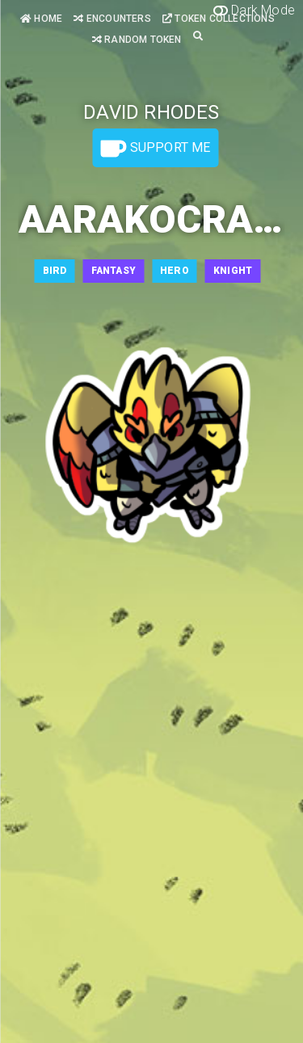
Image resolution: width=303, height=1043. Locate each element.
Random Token (137, 39)
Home (41, 18)
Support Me (155, 149)
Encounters (112, 18)
